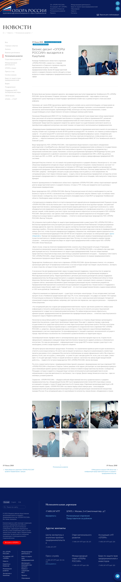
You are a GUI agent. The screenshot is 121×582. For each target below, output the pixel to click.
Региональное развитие (57, 11)
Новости (73, 11)
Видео (7, 84)
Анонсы (8, 49)
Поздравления (10, 87)
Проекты (53, 13)
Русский (6, 502)
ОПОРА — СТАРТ (11, 99)
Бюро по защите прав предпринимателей (84, 7)
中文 (19, 502)
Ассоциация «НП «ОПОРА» (58, 7)
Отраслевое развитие (13, 59)
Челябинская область (41, 44)
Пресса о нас (10, 71)
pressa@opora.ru (51, 564)
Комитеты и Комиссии (57, 9)
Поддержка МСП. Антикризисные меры (13, 91)
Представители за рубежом (79, 518)
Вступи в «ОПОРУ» (12, 542)
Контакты (74, 13)
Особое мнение (10, 75)
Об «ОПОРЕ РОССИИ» (57, 4)
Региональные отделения (78, 516)
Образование (75, 9)
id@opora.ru (51, 516)
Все (6, 42)
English (13, 502)
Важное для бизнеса (12, 53)
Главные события (11, 46)
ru (118, 8)
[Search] (14, 507)
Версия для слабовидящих (108, 15)
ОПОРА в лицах (10, 68)
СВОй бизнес (10, 96)
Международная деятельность (80, 4)
